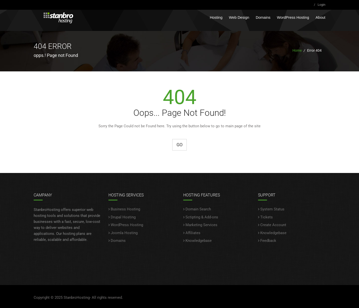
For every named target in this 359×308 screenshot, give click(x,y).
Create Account (273, 225)
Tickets (266, 217)
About (320, 17)
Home (297, 50)
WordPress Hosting (293, 17)
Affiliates (192, 233)
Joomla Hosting (124, 233)
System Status (272, 209)
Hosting (216, 17)
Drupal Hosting (123, 217)
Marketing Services (201, 225)
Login (321, 4)
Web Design (239, 17)
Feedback (268, 240)
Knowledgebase (198, 240)
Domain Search (198, 209)
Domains (263, 17)
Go (179, 144)
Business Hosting (125, 209)
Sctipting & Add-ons (201, 217)
